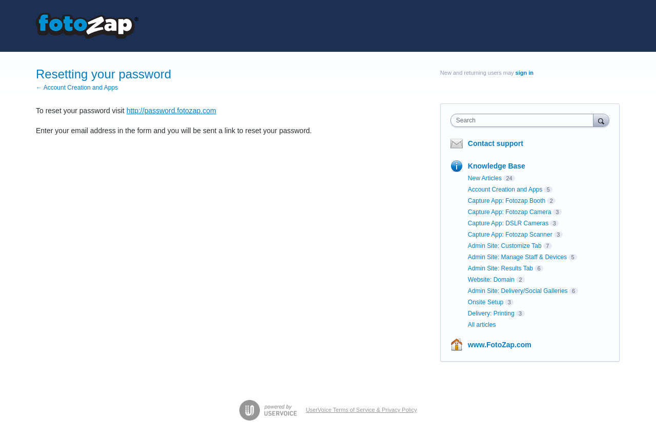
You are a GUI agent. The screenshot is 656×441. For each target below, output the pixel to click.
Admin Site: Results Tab (500, 268)
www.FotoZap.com (499, 345)
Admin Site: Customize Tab (505, 245)
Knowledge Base (496, 166)
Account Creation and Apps (505, 189)
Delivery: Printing (491, 313)
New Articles (485, 178)
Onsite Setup (485, 302)
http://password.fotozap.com (171, 111)
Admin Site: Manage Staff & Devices (517, 257)
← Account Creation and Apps (77, 87)
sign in (525, 73)
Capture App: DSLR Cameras (508, 223)
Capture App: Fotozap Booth (506, 200)
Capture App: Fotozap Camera (509, 212)
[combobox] (524, 120)
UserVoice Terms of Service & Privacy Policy (361, 410)
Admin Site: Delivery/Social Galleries (518, 291)
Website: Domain (491, 279)
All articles (482, 324)
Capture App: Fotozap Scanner (510, 234)
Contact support (495, 143)
